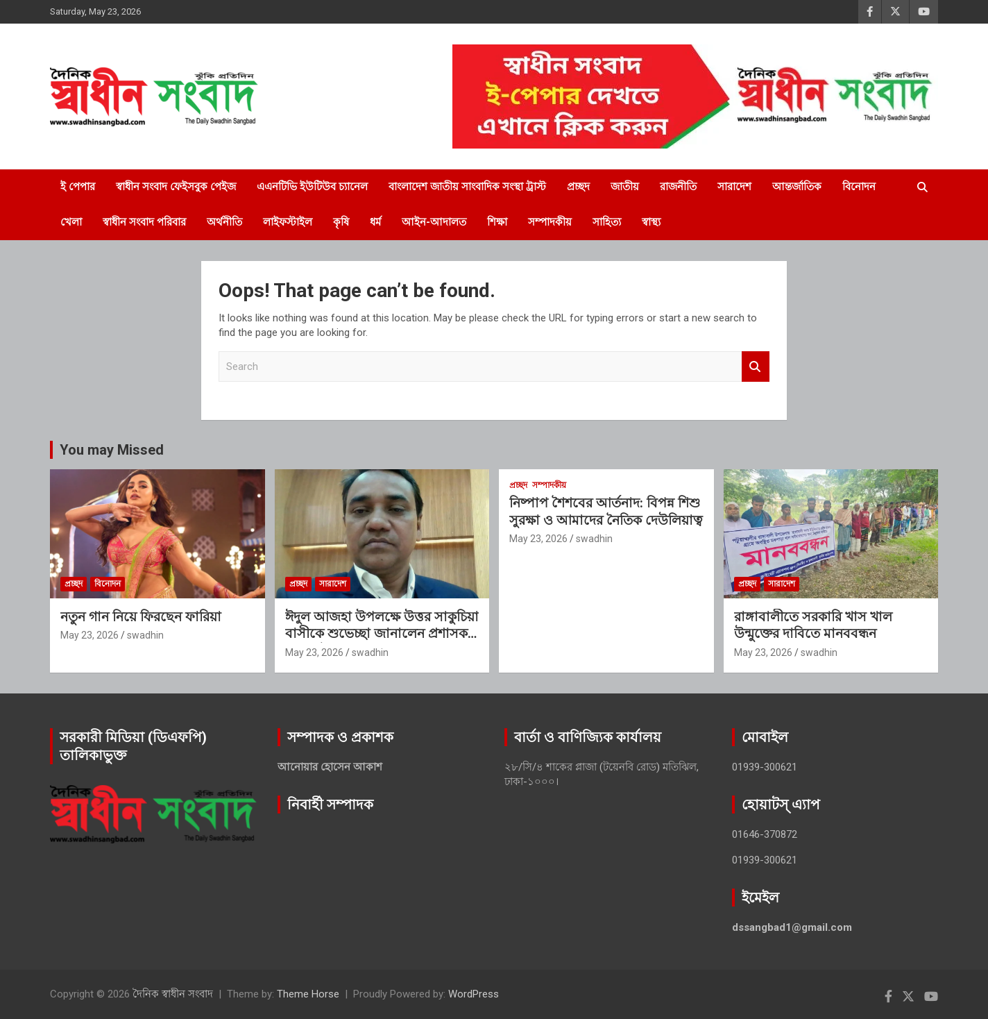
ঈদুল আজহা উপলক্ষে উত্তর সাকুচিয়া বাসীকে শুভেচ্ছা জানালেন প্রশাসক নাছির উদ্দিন (382, 634)
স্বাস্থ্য (651, 222)
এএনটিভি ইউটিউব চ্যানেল (312, 186)
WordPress (473, 994)
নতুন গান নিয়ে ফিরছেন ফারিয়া (140, 617)
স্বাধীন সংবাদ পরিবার (144, 222)
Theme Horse (308, 994)
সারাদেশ (734, 186)
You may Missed (112, 449)
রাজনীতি (678, 186)
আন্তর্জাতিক (796, 186)
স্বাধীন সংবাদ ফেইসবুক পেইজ (176, 186)
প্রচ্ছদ (578, 186)
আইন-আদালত (434, 222)
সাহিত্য (607, 222)
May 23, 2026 (89, 635)
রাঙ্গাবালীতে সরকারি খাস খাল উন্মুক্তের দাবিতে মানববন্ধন (813, 625)
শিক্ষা (497, 222)
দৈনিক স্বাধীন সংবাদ (173, 994)
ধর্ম (375, 222)
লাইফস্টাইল (287, 222)
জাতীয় (625, 186)
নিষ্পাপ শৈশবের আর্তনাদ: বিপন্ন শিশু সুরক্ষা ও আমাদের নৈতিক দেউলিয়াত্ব (606, 511)
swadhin (145, 635)
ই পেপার (77, 186)
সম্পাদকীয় (550, 222)
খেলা (71, 222)
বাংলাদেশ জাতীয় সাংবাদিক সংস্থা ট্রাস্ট (467, 186)
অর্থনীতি (224, 222)
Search (755, 366)
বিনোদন (859, 186)
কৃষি (341, 222)
